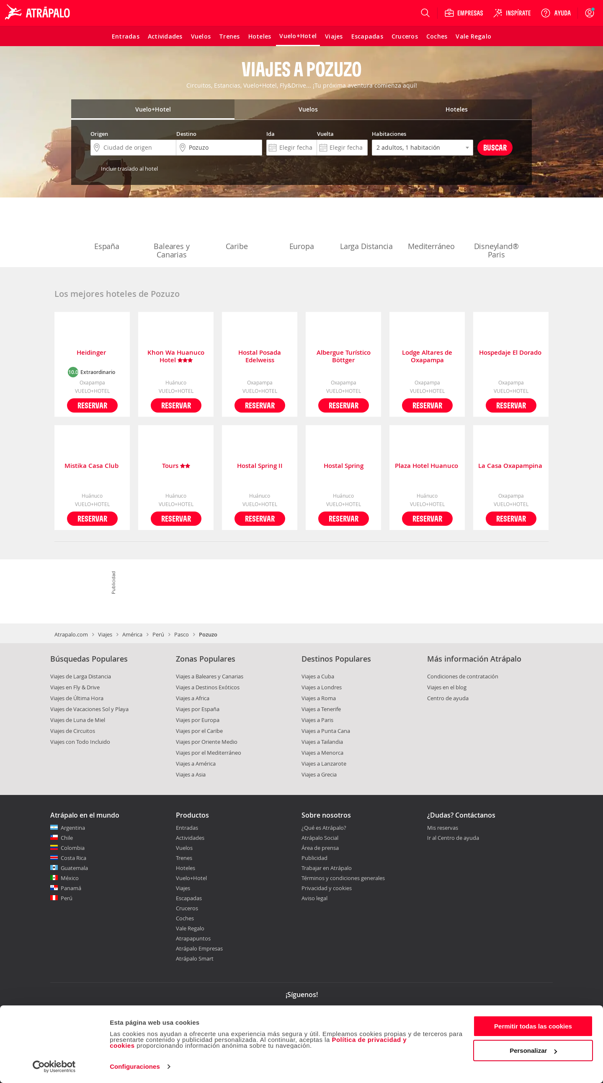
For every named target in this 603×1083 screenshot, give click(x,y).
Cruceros (187, 908)
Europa (301, 229)
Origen (99, 134)
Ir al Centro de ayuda (453, 838)
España (106, 229)
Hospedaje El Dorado (511, 353)
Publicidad (314, 858)
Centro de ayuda (448, 698)
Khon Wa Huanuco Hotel (175, 356)
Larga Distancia (366, 229)
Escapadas (189, 898)
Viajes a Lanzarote (324, 763)
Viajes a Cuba (318, 676)
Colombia (73, 848)
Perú (158, 634)
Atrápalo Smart (195, 958)
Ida (270, 134)
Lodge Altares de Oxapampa (427, 356)
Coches (185, 918)
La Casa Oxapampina (511, 466)
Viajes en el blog (446, 687)
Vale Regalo (190, 928)
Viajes (105, 634)
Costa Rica (73, 858)
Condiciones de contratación (462, 676)
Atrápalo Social (320, 837)
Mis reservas (442, 828)
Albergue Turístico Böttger (344, 356)
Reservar (92, 405)
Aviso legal (314, 898)
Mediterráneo (431, 229)
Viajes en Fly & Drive (75, 687)
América (132, 634)
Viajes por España (197, 709)
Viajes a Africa (192, 698)
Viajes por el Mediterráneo (208, 752)
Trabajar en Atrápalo (327, 868)
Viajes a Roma (319, 698)
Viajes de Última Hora (76, 698)
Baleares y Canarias (171, 233)
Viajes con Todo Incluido (80, 741)
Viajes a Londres (322, 687)
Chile (67, 837)
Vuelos (184, 848)
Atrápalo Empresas (199, 948)
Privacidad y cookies (327, 888)
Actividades (190, 837)
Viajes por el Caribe (199, 731)
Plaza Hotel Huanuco (427, 466)
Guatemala (74, 868)
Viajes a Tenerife (321, 709)
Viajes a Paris (317, 720)
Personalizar (533, 1050)
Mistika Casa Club (92, 466)
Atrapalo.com (71, 634)
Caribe (236, 229)
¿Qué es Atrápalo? (324, 827)
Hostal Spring (343, 466)
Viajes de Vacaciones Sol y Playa (89, 709)
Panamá (71, 888)
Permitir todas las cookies (533, 1026)
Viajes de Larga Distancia (80, 676)
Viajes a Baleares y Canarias (209, 676)
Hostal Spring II (260, 466)
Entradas (187, 827)
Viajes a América (196, 763)
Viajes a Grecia (319, 774)
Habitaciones (389, 134)
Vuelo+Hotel (191, 878)
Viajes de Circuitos (72, 731)
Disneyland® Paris (496, 233)
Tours (176, 466)
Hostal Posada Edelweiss (259, 356)
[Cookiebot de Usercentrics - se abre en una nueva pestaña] (54, 1066)
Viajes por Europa (197, 720)
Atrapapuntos (193, 938)
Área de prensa (320, 848)
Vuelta (325, 134)
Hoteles (185, 868)
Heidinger (92, 353)
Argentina (73, 827)
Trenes (184, 858)
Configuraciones (135, 1066)
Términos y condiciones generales (343, 878)
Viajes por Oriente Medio (206, 741)
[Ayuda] (556, 13)
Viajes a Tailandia (322, 741)
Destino (186, 134)
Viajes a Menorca (322, 752)
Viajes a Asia (191, 774)
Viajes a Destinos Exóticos (208, 687)
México (70, 878)
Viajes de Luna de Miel (77, 720)
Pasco (181, 634)
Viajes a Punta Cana (326, 731)
